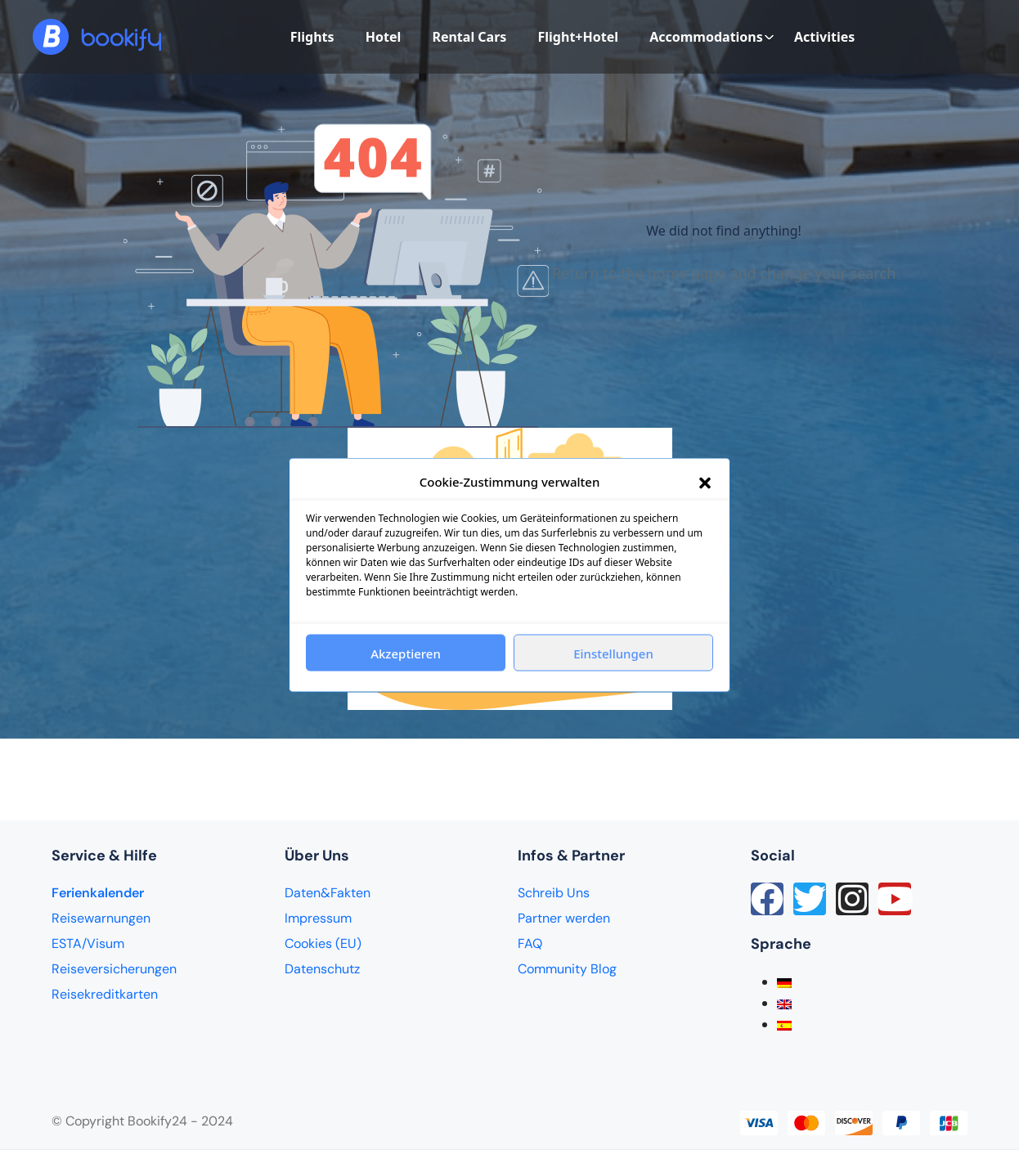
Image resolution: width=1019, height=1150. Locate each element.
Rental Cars (469, 37)
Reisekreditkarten (105, 994)
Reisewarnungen (101, 918)
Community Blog (567, 968)
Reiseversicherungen (114, 968)
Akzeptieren (405, 653)
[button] (705, 482)
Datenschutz (322, 968)
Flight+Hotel (578, 37)
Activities (824, 37)
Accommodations (711, 37)
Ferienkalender (98, 892)
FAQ (530, 943)
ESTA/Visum (88, 943)
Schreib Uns (554, 892)
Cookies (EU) (323, 943)
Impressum (318, 918)
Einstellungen (613, 653)
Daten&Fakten (327, 892)
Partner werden (564, 918)
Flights (312, 37)
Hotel (384, 37)
